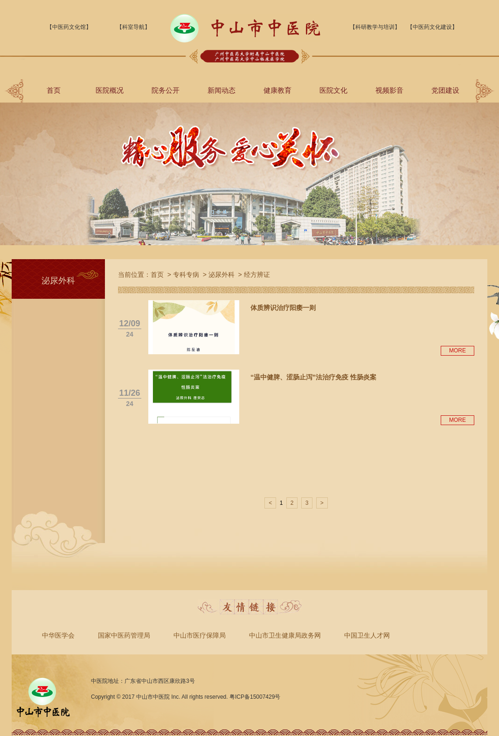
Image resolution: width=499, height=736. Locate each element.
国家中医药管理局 (124, 635)
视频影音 (389, 90)
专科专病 (186, 274)
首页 (54, 90)
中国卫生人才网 (367, 635)
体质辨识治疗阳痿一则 (283, 307)
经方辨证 (257, 274)
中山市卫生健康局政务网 (285, 635)
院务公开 (166, 90)
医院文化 (333, 90)
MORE (457, 350)
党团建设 (445, 90)
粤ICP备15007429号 (254, 697)
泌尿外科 (221, 274)
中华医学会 (58, 635)
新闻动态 (222, 90)
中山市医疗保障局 (199, 635)
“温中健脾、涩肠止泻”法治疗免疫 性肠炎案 (313, 377)
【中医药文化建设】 (432, 27)
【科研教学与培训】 (375, 27)
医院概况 (110, 90)
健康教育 (277, 90)
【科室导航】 (133, 27)
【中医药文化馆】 (69, 27)
